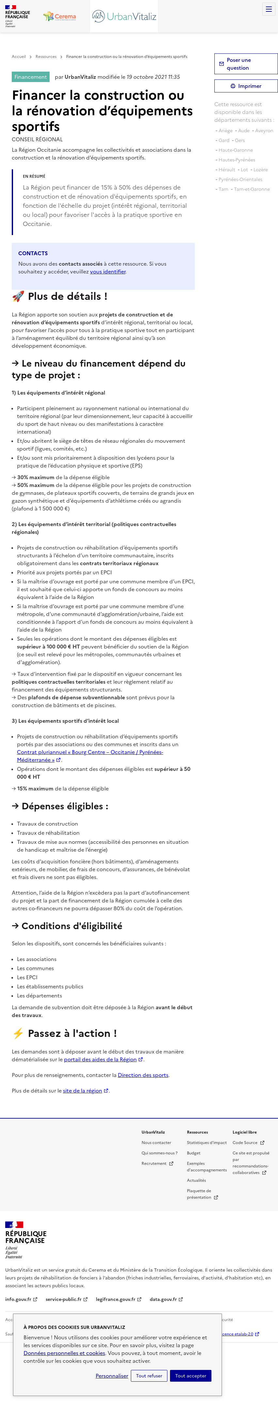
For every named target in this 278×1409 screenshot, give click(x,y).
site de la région (82, 1091)
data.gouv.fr (163, 1299)
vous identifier (107, 271)
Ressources (46, 57)
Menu (268, 9)
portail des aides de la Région (100, 1059)
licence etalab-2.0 (236, 1334)
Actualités (196, 1180)
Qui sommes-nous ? (160, 1153)
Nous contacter (156, 1143)
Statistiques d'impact (207, 1143)
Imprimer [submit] (249, 86)
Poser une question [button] (239, 64)
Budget (193, 1153)
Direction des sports (143, 1075)
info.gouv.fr (18, 1299)
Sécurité (225, 1320)
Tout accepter (190, 1376)
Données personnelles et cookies (64, 1353)
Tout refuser (149, 1376)
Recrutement (158, 1163)
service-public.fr (64, 1299)
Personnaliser (112, 1376)
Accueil (19, 57)
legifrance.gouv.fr (115, 1299)
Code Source (249, 1143)
